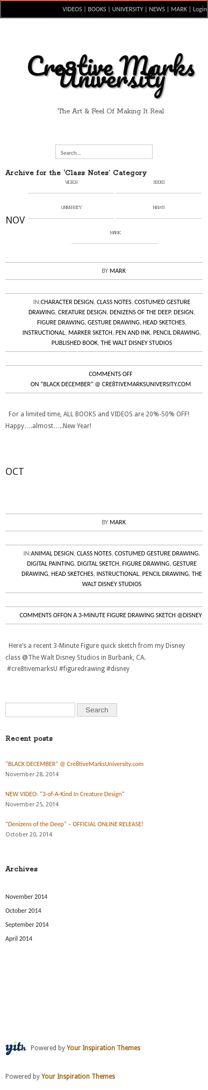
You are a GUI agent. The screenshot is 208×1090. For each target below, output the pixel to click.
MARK (179, 9)
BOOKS (97, 9)
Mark (118, 271)
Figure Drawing (60, 322)
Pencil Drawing (176, 332)
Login (200, 9)
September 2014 (27, 924)
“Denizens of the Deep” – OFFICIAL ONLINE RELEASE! (74, 824)
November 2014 (26, 896)
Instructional (44, 332)
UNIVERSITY (128, 9)
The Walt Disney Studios (137, 343)
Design (183, 312)
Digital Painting (50, 563)
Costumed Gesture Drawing (156, 553)
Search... (71, 152)
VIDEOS (72, 9)
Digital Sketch (98, 563)
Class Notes (114, 302)
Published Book (75, 343)
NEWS (157, 9)
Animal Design (52, 553)
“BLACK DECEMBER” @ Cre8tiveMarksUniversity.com (74, 764)
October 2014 (23, 910)
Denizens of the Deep (140, 312)
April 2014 (18, 938)
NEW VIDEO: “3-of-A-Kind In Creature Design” (65, 794)
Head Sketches (163, 322)
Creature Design (82, 312)
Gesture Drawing (114, 322)
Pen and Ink (133, 332)
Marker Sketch (90, 332)
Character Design (67, 302)
